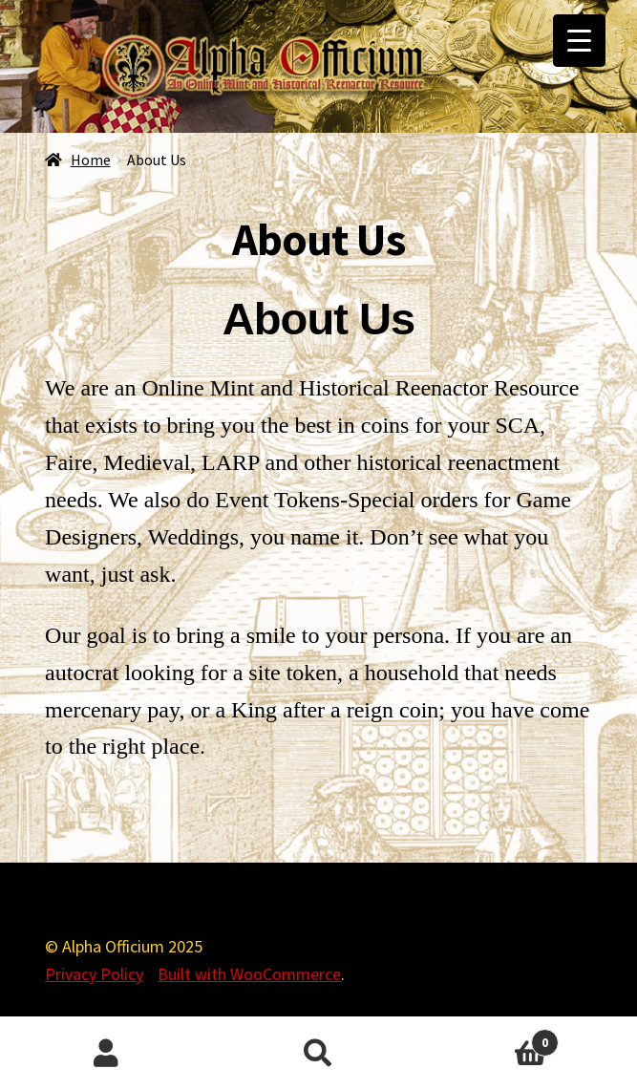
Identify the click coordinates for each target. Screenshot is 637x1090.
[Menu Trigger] (579, 40)
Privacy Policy (94, 974)
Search (318, 1053)
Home (91, 160)
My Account (106, 1053)
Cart (492, 1038)
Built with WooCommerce (249, 974)
